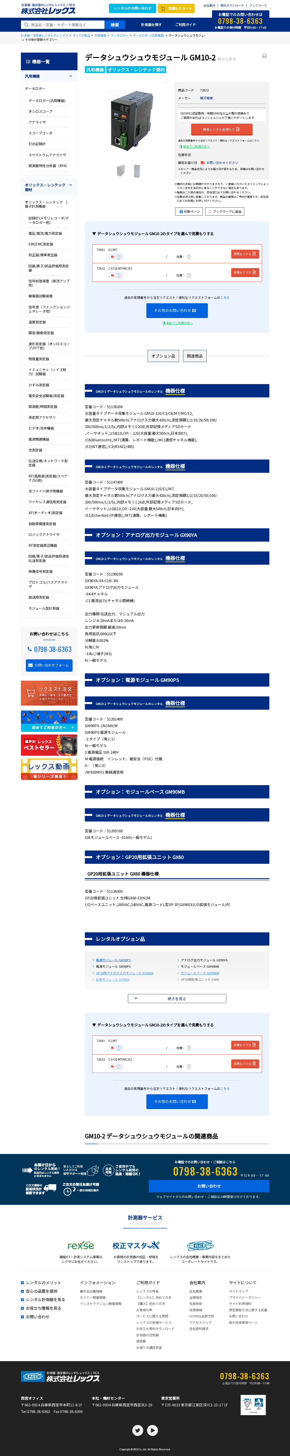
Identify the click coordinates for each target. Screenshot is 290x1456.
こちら (255, 140)
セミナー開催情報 (93, 1297)
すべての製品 (81, 35)
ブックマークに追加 (225, 211)
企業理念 (195, 1297)
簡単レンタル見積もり (221, 129)
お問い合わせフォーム (51, 665)
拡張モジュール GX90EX (113, 979)
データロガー (119, 35)
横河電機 (206, 98)
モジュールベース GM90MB (200, 973)
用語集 (141, 1341)
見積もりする (245, 254)
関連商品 (195, 356)
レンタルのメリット (43, 1282)
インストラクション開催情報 (101, 1303)
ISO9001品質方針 (201, 1316)
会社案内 (209, 5)
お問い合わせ (209, 1186)
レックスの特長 (147, 1291)
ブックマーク (258, 5)
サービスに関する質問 (152, 1316)
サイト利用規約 (240, 1303)
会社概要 (195, 1291)
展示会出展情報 (91, 1291)
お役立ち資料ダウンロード (155, 1328)
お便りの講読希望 (149, 1347)
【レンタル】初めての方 (153, 1297)
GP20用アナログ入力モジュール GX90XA (124, 973)
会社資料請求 (199, 1328)
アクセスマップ (200, 1322)
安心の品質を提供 (41, 1291)
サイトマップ (238, 1291)
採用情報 (195, 1310)
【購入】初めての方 (150, 1303)
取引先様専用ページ (243, 1322)
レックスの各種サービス (153, 1322)
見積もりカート (180, 8)
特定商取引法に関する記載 (248, 1310)
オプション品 (163, 356)
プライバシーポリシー (245, 1297)
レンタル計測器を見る (45, 1299)
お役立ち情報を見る (43, 1308)
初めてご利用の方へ (196, 146)
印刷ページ (192, 211)
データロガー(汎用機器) (148, 35)
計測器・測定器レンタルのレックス (44, 35)
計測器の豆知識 (147, 1335)
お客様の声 (144, 1310)
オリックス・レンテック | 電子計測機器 (48, 204)
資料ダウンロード (232, 5)
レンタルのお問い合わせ (133, 8)
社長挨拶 (195, 1303)
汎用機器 (100, 35)
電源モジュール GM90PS (113, 960)
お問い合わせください (222, 162)
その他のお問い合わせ (175, 310)
